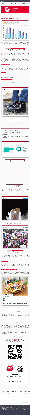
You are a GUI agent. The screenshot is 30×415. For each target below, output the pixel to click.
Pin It (25, 390)
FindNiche (17, 409)
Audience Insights (25, 408)
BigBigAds (17, 408)
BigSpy (17, 407)
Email (17, 390)
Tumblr (14, 390)
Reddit (11, 390)
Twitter (9, 390)
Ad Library (24, 409)
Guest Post (2, 413)
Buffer (19, 390)
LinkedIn (22, 390)
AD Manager (25, 407)
